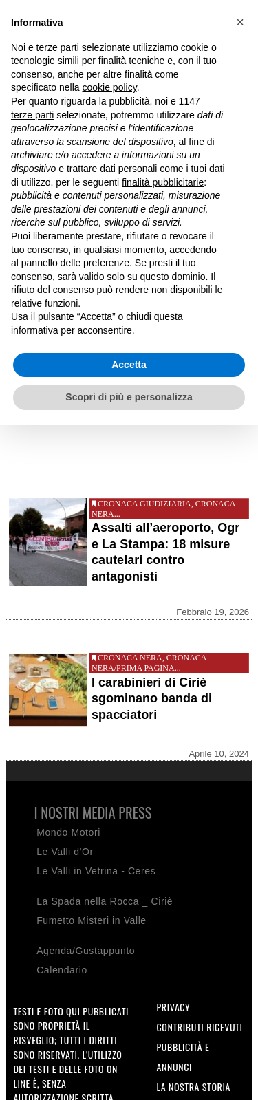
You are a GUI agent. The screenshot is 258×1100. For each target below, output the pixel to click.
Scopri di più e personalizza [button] (128, 396)
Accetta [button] (129, 364)
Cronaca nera (130, 657)
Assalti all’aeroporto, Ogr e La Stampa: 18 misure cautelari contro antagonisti (165, 552)
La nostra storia (194, 1086)
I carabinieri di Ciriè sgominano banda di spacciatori (152, 699)
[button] (240, 22)
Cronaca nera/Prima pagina (149, 663)
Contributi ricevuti (200, 1027)
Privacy (174, 1007)
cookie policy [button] (110, 87)
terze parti (32, 114)
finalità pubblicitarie (163, 182)
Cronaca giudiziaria (144, 503)
